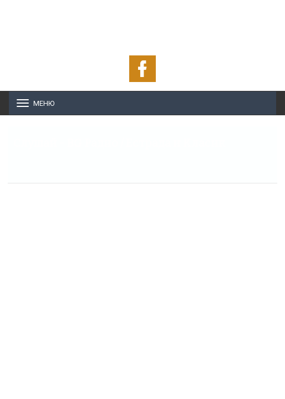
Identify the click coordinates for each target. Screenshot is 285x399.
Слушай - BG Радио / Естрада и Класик (119, 143)
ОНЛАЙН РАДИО (142, 22)
